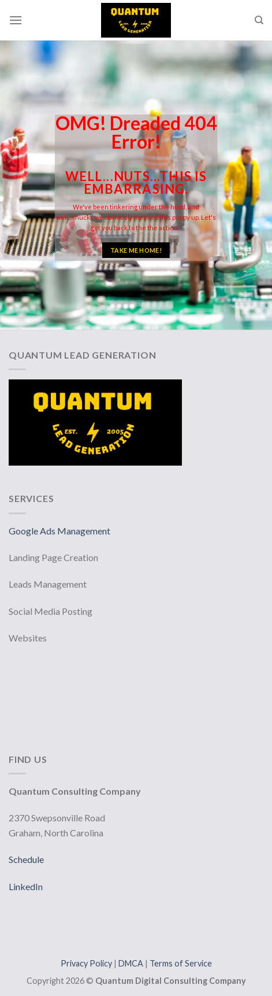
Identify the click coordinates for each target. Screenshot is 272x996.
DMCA (131, 963)
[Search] (259, 20)
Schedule (26, 859)
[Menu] (16, 20)
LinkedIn (26, 886)
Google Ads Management (60, 530)
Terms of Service (181, 963)
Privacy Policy (87, 963)
